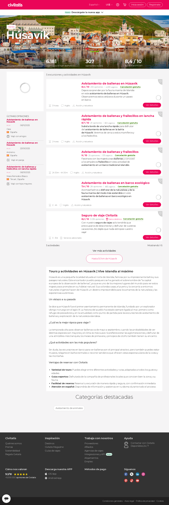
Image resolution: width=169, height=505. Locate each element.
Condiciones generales (112, 501)
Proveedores (91, 443)
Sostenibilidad (12, 450)
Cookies (160, 501)
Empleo (88, 461)
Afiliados (88, 447)
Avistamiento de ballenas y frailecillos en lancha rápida (21, 168)
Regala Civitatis (13, 454)
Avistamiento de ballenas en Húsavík (22, 121)
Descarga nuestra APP (58, 469)
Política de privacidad (145, 501)
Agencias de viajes (93, 450)
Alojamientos (91, 458)
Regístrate (154, 4)
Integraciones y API (94, 454)
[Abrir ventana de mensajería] (6, 498)
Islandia (11, 27)
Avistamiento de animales (69, 408)
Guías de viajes (52, 450)
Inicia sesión (137, 4)
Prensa (9, 447)
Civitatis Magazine (54, 447)
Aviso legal (129, 501)
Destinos (49, 443)
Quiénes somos (13, 443)
